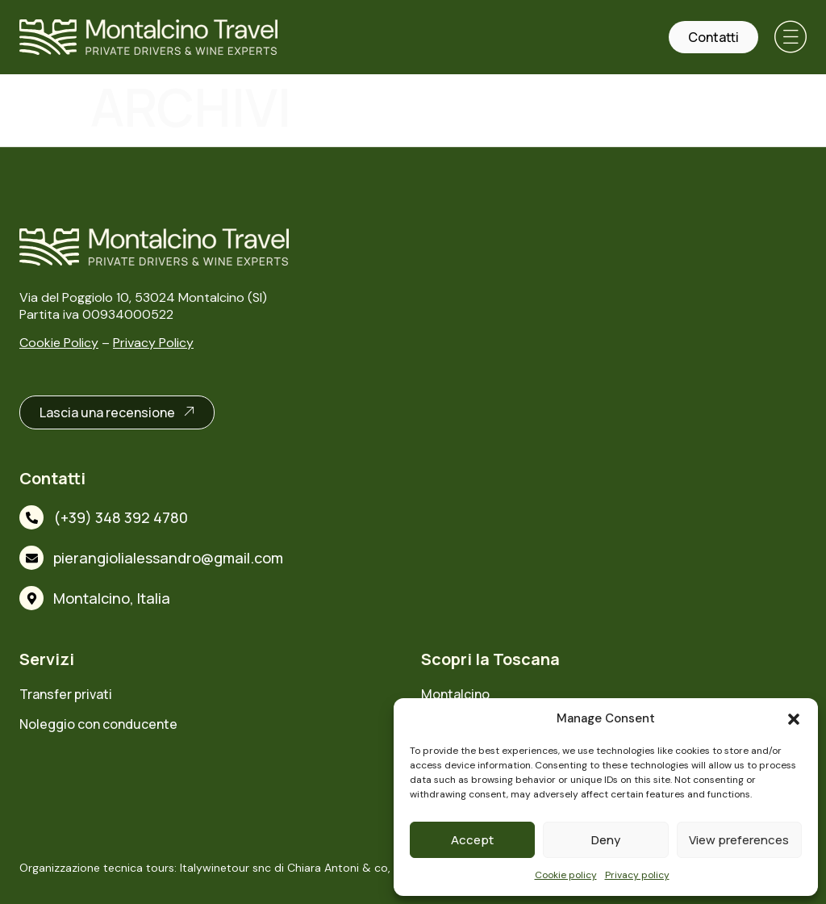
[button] (794, 719)
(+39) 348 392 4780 (120, 517)
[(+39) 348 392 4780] (31, 517)
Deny (605, 839)
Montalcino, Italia (111, 598)
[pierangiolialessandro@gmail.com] (31, 558)
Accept (472, 839)
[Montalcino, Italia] (31, 598)
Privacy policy (637, 874)
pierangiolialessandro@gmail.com (168, 557)
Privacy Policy (153, 342)
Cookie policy (566, 874)
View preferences (739, 839)
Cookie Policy (58, 342)
